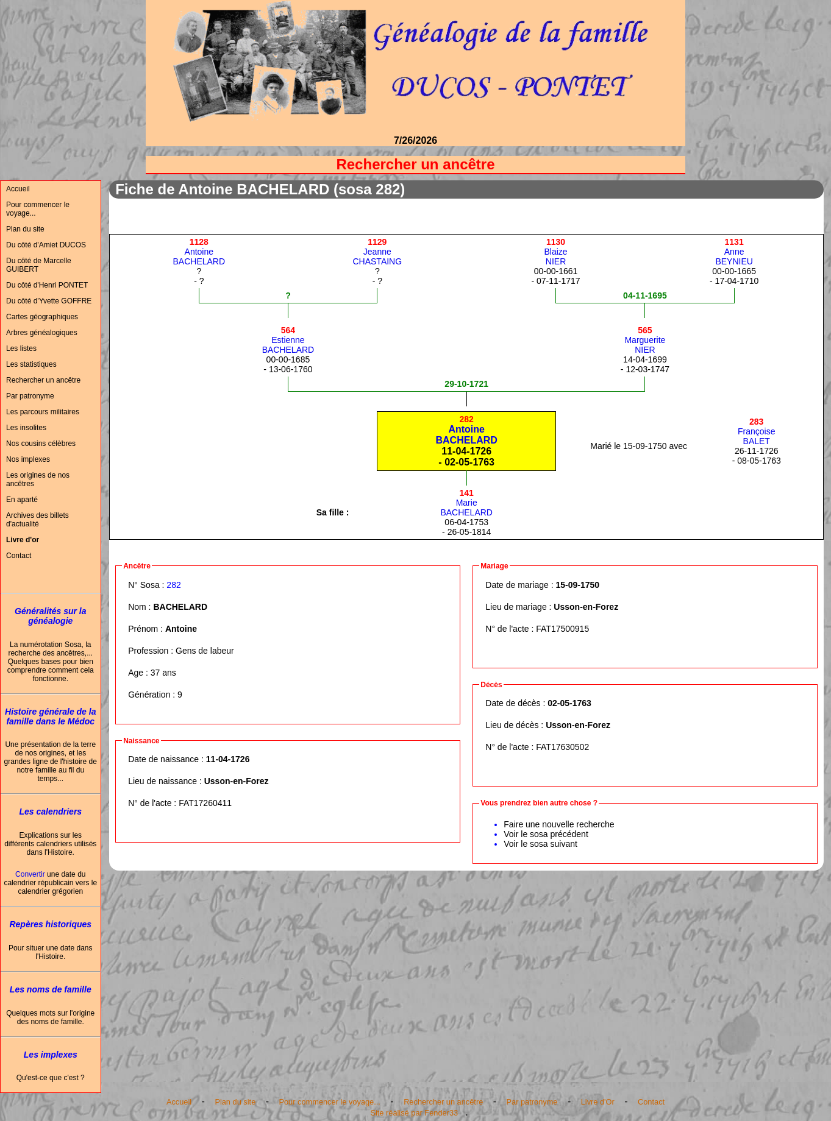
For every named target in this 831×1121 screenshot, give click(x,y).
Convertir (30, 874)
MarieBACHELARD (466, 502)
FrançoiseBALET (756, 431)
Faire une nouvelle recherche (559, 824)
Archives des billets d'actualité (37, 519)
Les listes (21, 348)
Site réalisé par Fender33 (414, 1112)
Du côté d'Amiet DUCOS (46, 245)
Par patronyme (30, 396)
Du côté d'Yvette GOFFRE (48, 301)
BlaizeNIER (555, 251)
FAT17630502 (562, 747)
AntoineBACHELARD (199, 251)
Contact (18, 555)
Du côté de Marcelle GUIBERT (38, 265)
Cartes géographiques (42, 317)
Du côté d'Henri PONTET (47, 285)
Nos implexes (28, 459)
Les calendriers (50, 811)
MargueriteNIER (644, 340)
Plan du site (25, 229)
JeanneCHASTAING (377, 251)
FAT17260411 (205, 803)
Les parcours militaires (42, 412)
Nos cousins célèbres (41, 443)
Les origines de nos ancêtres (38, 479)
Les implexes (50, 1054)
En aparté (22, 499)
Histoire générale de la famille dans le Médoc (50, 716)
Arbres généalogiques (41, 332)
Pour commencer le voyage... (38, 208)
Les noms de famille (50, 989)
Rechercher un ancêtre (43, 380)
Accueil (18, 189)
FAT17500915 (562, 629)
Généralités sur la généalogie (51, 616)
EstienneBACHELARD (288, 340)
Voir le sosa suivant (540, 844)
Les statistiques (31, 364)
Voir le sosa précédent (546, 834)
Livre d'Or (598, 1101)
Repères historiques (50, 924)
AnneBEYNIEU (733, 251)
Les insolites (26, 427)
